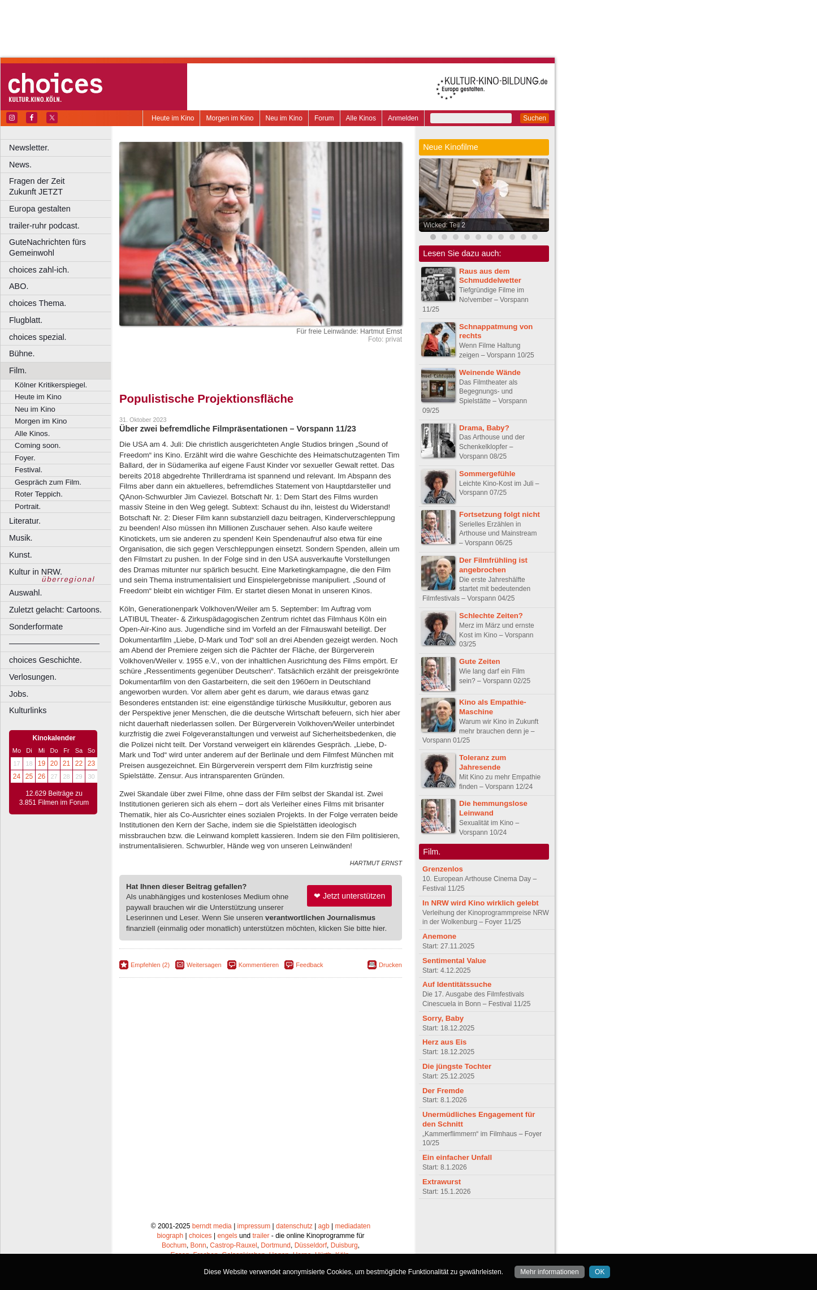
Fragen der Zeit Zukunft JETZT (61, 186)
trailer (260, 1236)
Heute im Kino (173, 118)
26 (41, 776)
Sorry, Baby (443, 1018)
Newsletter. (29, 147)
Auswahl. (25, 592)
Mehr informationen (549, 1272)
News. (20, 164)
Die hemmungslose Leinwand (493, 808)
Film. (18, 370)
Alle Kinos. (32, 433)
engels (227, 1236)
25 (29, 776)
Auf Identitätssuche (456, 984)
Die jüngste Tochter (456, 1066)
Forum (324, 118)
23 (91, 763)
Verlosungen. (33, 676)
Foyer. (25, 458)
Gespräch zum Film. (48, 482)
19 (41, 763)
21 (66, 763)
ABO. (18, 286)
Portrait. (28, 506)
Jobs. (18, 693)
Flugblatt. (25, 320)
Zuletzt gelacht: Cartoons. (55, 609)
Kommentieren (259, 964)
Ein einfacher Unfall (457, 1157)
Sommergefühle (487, 473)
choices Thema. (37, 303)
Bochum (174, 1245)
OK (599, 1272)
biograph (170, 1236)
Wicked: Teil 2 (444, 225)
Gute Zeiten (479, 661)
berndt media (212, 1226)
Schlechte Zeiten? (491, 615)
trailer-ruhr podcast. (44, 225)
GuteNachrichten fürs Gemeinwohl (47, 247)
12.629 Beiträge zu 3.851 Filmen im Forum (54, 797)
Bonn (198, 1245)
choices (200, 1236)
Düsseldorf (311, 1245)
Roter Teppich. (39, 494)
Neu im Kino (284, 118)
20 (54, 763)
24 (16, 776)
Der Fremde (443, 1090)
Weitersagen (204, 964)
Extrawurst (441, 1181)
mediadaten (352, 1226)
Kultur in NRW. (35, 571)
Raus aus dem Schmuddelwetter (490, 276)
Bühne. (22, 353)
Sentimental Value (454, 960)
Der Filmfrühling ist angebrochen (493, 565)
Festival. (28, 469)
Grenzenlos (442, 869)
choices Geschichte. (45, 660)
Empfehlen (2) (150, 964)
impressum (254, 1226)
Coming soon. (37, 445)
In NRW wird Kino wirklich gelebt (480, 903)
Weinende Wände (490, 372)
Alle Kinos (361, 118)
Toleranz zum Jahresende (482, 762)
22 (79, 763)
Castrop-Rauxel (233, 1245)
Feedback (309, 964)
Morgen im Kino (229, 118)
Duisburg (344, 1245)
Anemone (439, 936)
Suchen (534, 118)
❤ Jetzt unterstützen (349, 895)
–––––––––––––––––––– (54, 643)
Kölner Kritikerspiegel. (51, 385)
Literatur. (25, 520)
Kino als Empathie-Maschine (492, 707)
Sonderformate (36, 626)
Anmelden (403, 118)
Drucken (390, 964)
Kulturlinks (27, 710)
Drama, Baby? (484, 428)
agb (324, 1226)
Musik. (21, 537)
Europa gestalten (40, 208)
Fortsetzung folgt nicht (499, 514)
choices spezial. (38, 337)
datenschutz (294, 1226)
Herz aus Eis (444, 1042)
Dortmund (276, 1245)
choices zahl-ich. (39, 269)
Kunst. (20, 554)
